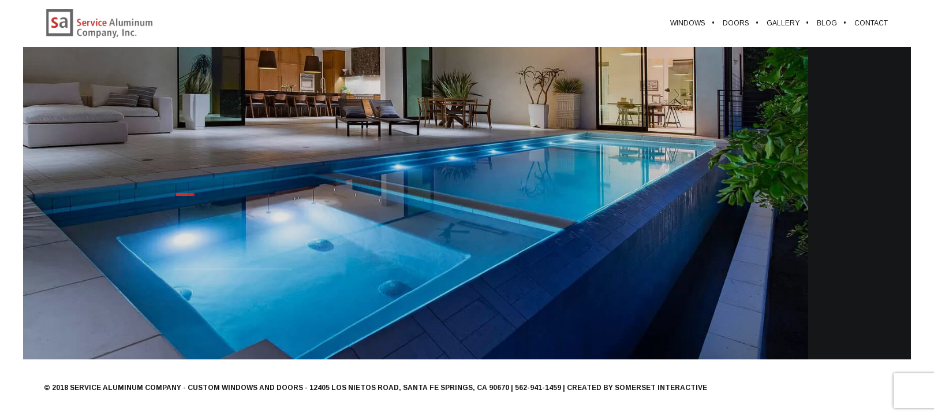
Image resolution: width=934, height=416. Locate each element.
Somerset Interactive (661, 388)
